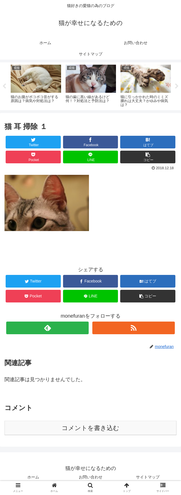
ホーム (33, 477)
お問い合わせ (90, 477)
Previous (4, 86)
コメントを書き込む (90, 427)
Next (177, 86)
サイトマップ (148, 477)
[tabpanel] (35, 85)
